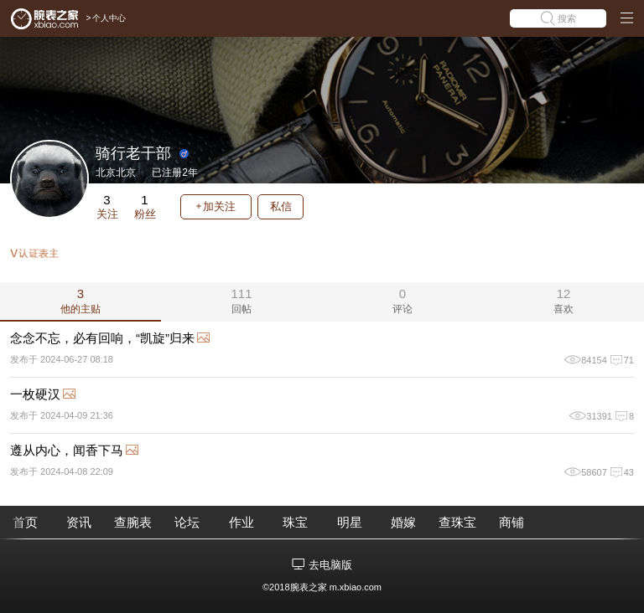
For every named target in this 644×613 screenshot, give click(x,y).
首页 (25, 522)
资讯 (78, 522)
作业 (241, 522)
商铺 (511, 522)
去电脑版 (330, 565)
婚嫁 (403, 522)
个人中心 (109, 18)
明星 (349, 522)
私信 (281, 206)
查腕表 (133, 522)
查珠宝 (457, 522)
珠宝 (295, 522)
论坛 (187, 522)
